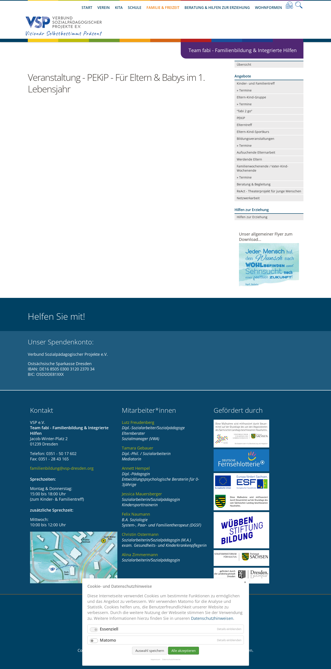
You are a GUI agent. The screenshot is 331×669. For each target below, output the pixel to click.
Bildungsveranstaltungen (255, 138)
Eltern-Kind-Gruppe (251, 97)
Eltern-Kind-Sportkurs (253, 132)
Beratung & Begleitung (254, 184)
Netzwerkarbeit (248, 198)
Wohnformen (268, 7)
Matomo (108, 640)
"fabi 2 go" (244, 111)
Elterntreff (244, 125)
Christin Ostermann (140, 534)
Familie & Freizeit (162, 7)
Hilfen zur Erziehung (252, 217)
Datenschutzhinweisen (212, 618)
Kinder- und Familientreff (256, 83)
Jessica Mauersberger (142, 493)
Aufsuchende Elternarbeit (256, 152)
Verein (103, 7)
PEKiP (241, 118)
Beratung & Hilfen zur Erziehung (217, 7)
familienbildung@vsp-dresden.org (62, 468)
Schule (134, 7)
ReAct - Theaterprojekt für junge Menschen (269, 191)
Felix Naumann (136, 514)
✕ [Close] (245, 582)
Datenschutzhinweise (171, 659)
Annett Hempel (136, 468)
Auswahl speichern (149, 650)
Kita (119, 7)
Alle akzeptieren (183, 650)
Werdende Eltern (249, 159)
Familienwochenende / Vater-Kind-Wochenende (262, 168)
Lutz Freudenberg (138, 422)
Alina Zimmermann (140, 554)
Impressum (155, 659)
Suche (299, 5)
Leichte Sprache (289, 5)
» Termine (244, 90)
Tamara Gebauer (137, 448)
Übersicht (244, 64)
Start (87, 7)
